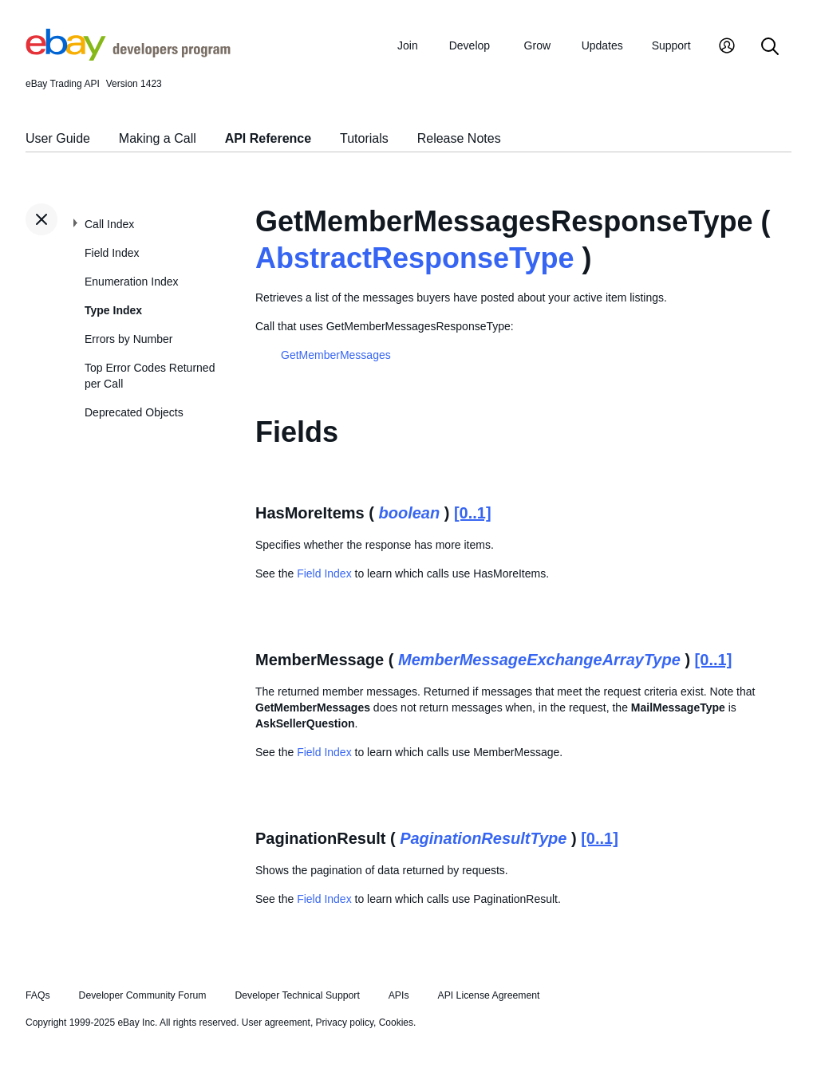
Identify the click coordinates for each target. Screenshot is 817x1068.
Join (407, 45)
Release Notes (459, 138)
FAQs (38, 995)
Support (671, 45)
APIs (399, 995)
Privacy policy (344, 1022)
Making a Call (157, 138)
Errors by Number (128, 339)
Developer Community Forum (143, 995)
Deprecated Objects (134, 412)
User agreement (276, 1022)
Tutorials (364, 138)
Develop (469, 45)
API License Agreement (488, 995)
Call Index (109, 224)
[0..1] (472, 513)
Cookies (396, 1022)
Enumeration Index (132, 281)
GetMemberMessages (336, 355)
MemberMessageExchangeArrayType (539, 659)
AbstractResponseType (414, 258)
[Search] (770, 47)
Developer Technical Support (297, 995)
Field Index (112, 252)
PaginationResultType (483, 838)
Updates (602, 45)
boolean (409, 513)
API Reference (268, 138)
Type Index (113, 310)
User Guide (58, 138)
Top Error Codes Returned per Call (150, 375)
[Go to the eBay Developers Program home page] (128, 56)
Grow (537, 45)
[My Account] (727, 47)
